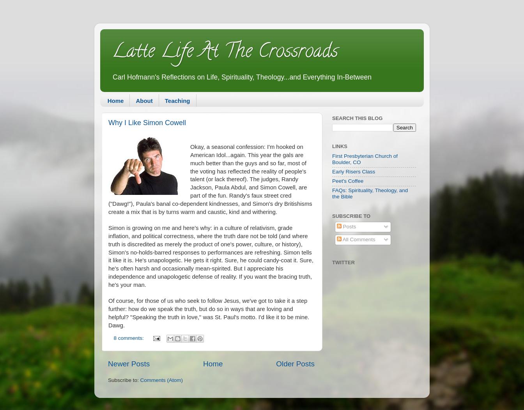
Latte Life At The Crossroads (225, 53)
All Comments (356, 239)
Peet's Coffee (347, 181)
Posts (346, 227)
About (144, 100)
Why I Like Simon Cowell (147, 123)
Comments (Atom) (161, 380)
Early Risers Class (353, 172)
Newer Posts (129, 364)
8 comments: (129, 338)
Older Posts (295, 364)
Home (116, 100)
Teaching (177, 100)
